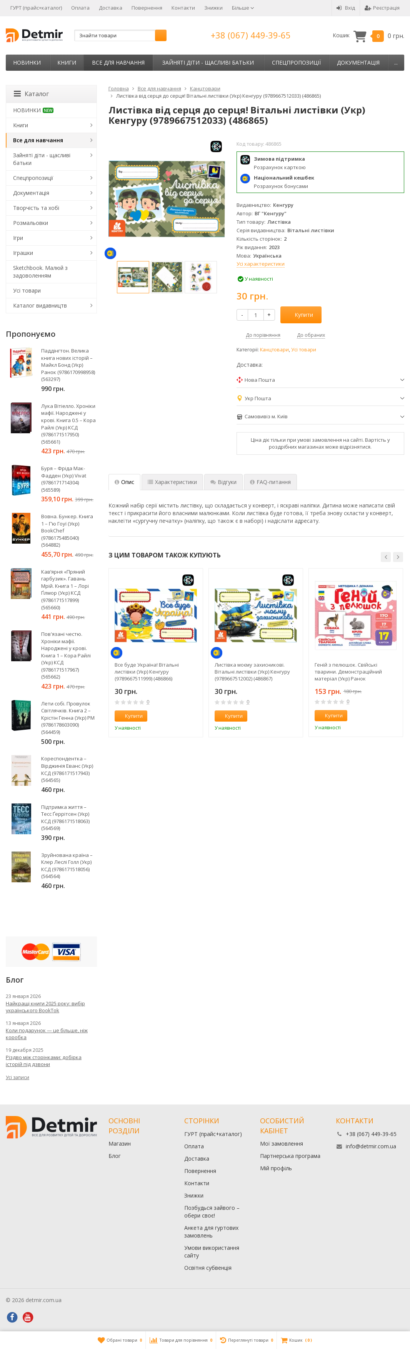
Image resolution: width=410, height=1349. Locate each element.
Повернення (147, 7)
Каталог (31, 94)
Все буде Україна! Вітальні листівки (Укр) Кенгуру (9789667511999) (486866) (147, 671)
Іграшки (23, 252)
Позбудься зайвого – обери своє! (212, 1211)
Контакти (183, 7)
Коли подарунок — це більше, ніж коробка (47, 1034)
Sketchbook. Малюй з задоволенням (40, 271)
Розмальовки (30, 222)
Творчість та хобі (36, 207)
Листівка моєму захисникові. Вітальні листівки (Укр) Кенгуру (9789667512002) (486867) (252, 671)
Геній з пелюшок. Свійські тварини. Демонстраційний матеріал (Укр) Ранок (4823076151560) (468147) (348, 671)
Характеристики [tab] (172, 482)
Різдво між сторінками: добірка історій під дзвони (44, 1061)
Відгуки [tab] (223, 482)
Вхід (346, 7)
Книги (66, 62)
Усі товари (303, 349)
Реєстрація (382, 7)
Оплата (80, 7)
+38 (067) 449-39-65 (251, 35)
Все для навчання (118, 62)
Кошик (368, 35)
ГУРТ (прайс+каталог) (36, 7)
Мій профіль (276, 1168)
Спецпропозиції (296, 62)
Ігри (18, 237)
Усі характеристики (261, 263)
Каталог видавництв (40, 305)
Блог (114, 1155)
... (396, 62)
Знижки (213, 7)
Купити (299, 314)
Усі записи (17, 1077)
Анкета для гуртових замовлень (211, 1231)
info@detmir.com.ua (371, 1146)
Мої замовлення (281, 1143)
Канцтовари (274, 349)
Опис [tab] (124, 482)
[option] (133, 277)
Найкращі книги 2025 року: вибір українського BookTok (45, 1007)
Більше (243, 7)
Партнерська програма (290, 1155)
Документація (358, 62)
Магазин (119, 1143)
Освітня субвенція (208, 1267)
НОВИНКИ (27, 62)
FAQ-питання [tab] (270, 482)
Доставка (110, 7)
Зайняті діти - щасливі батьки (208, 62)
